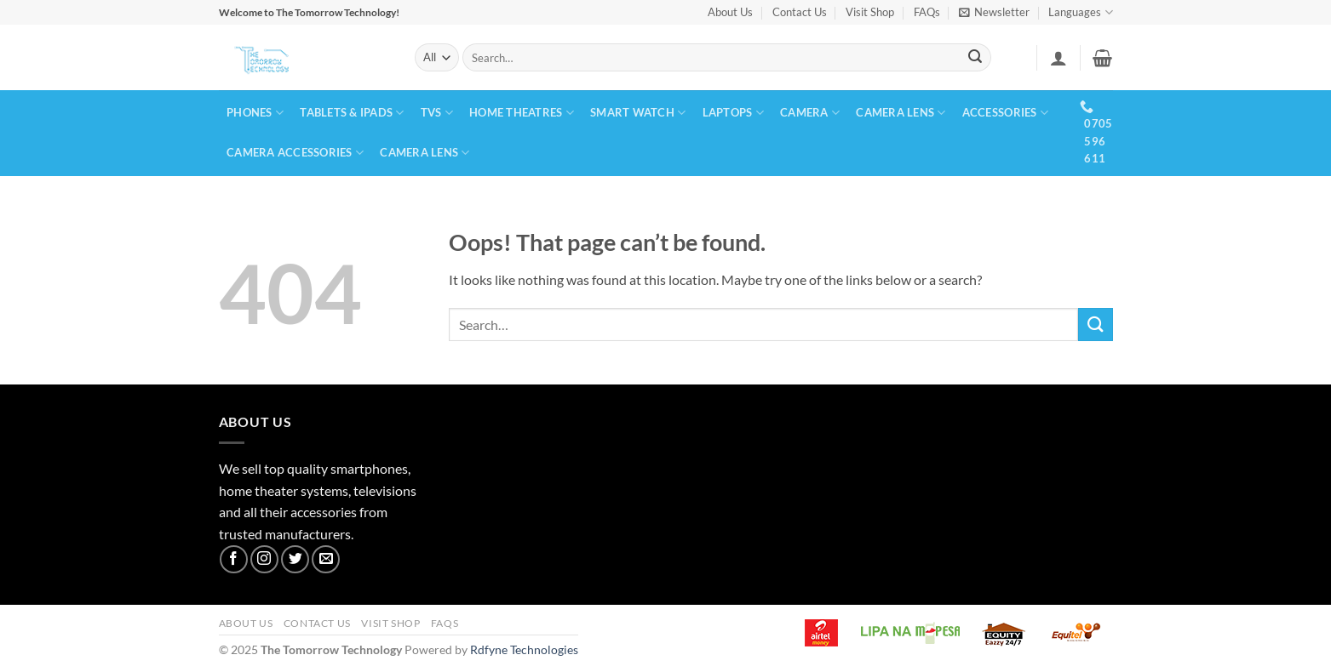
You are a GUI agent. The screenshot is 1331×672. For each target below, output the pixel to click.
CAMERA (810, 113)
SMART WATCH (638, 113)
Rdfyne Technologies (524, 649)
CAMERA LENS (900, 113)
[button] (994, 12)
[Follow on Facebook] (234, 559)
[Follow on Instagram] (264, 559)
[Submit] (975, 57)
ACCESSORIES (1005, 113)
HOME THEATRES (521, 113)
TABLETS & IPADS (352, 113)
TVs (437, 113)
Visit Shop (870, 12)
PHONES (255, 113)
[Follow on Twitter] (295, 559)
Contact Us (799, 12)
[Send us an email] (326, 559)
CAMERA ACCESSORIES (295, 153)
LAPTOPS (733, 113)
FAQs (927, 12)
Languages (1080, 12)
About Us (730, 12)
